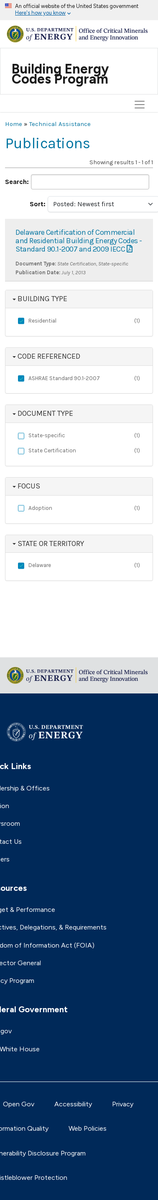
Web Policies (88, 1128)
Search (16, 182)
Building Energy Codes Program (60, 74)
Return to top (26, 645)
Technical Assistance (60, 124)
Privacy (122, 1104)
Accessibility (73, 1104)
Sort (36, 204)
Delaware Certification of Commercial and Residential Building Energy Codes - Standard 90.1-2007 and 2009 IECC (78, 241)
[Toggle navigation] (140, 62)
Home (13, 124)
